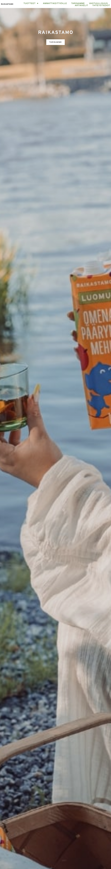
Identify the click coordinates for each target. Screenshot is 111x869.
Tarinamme (78, 3)
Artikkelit (81, 5)
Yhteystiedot (101, 5)
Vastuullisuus (98, 3)
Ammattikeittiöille (55, 3)
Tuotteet (31, 3)
